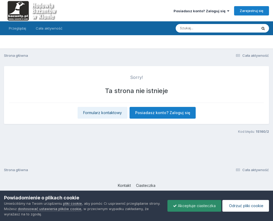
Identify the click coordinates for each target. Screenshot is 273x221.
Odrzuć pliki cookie (245, 205)
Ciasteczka (145, 185)
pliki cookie (72, 203)
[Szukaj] (203, 28)
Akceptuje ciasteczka (194, 205)
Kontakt (124, 185)
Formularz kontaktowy (102, 112)
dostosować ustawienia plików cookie (49, 209)
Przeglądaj (17, 28)
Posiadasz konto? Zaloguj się (201, 11)
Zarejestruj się (251, 11)
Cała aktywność (49, 28)
